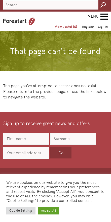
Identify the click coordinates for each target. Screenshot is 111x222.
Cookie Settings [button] (20, 210)
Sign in (103, 27)
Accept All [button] (48, 210)
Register (88, 27)
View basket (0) (66, 27)
